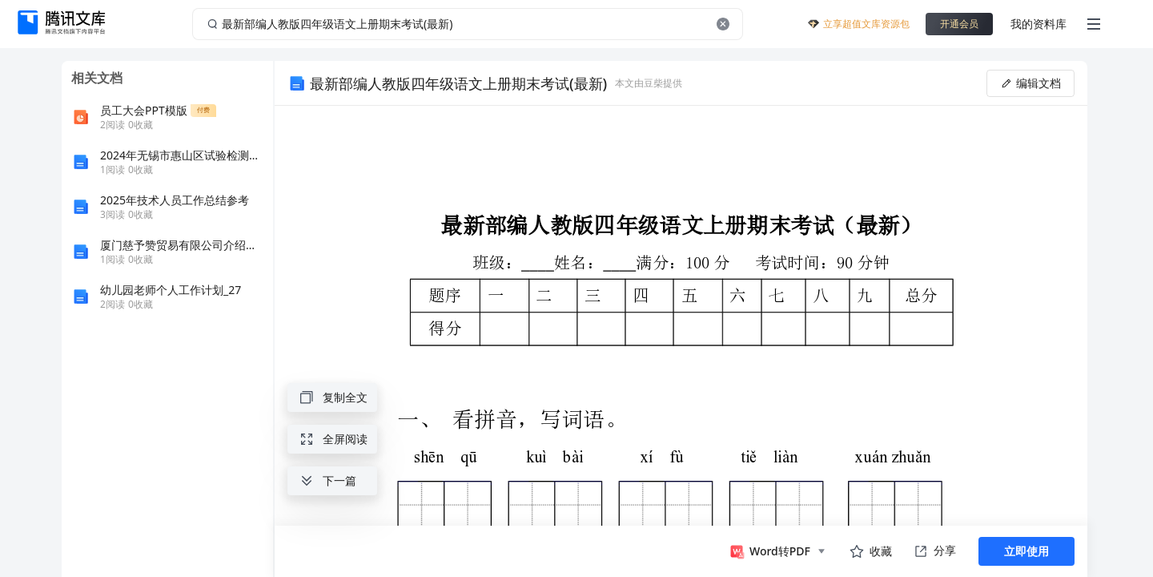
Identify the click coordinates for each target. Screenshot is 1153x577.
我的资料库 (1038, 23)
